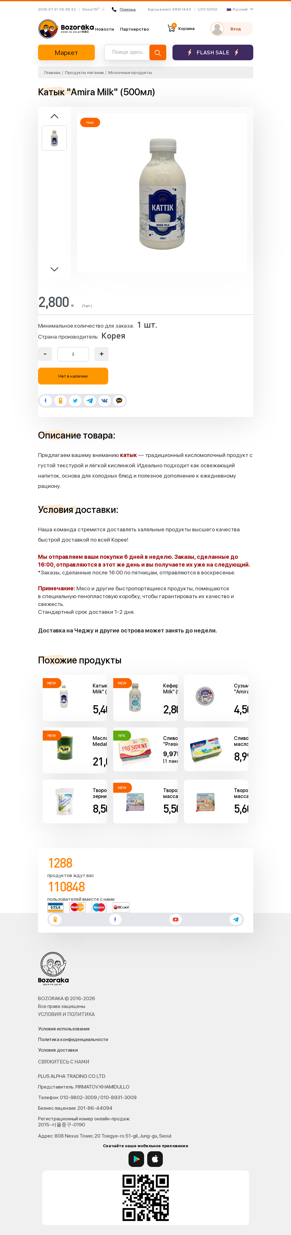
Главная (52, 72)
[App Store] (155, 1159)
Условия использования (64, 1029)
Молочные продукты (130, 72)
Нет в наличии (73, 376)
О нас (85, 29)
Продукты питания (84, 72)
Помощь (124, 9)
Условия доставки (58, 1050)
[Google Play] (136, 1159)
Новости (104, 29)
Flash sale (213, 52)
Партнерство (134, 29)
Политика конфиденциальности (73, 1039)
